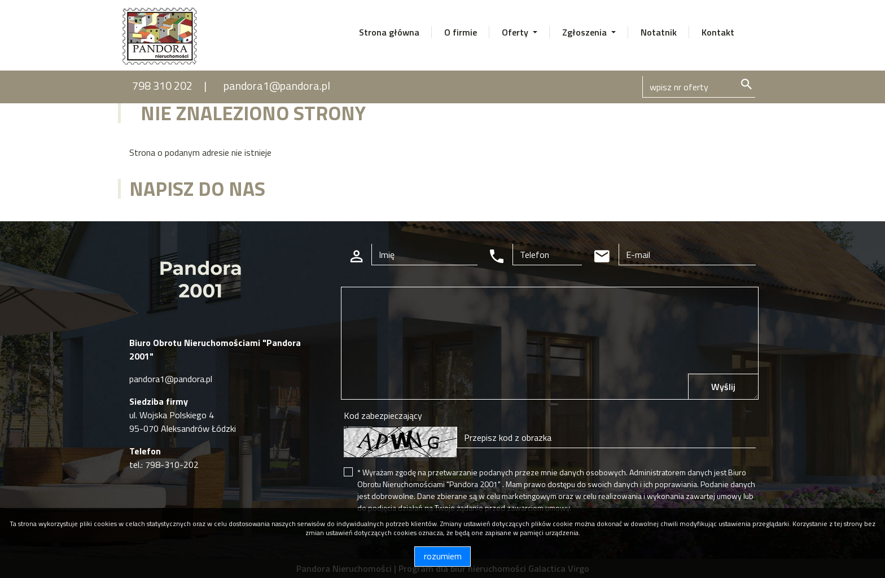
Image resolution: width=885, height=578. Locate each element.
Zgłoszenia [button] (585, 32)
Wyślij (723, 386)
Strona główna (389, 32)
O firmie (460, 32)
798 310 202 (162, 85)
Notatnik (659, 32)
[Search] (698, 87)
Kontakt (718, 32)
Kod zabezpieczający (383, 415)
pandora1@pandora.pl (277, 85)
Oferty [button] (516, 32)
